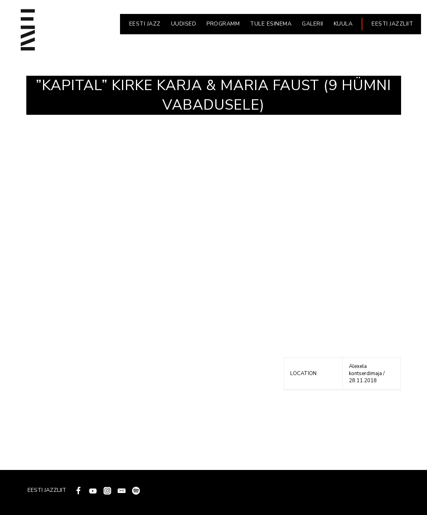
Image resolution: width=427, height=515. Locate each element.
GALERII (312, 24)
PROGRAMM (223, 24)
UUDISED (184, 24)
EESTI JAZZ (145, 24)
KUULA (343, 24)
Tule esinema (270, 24)
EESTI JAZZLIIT (392, 24)
